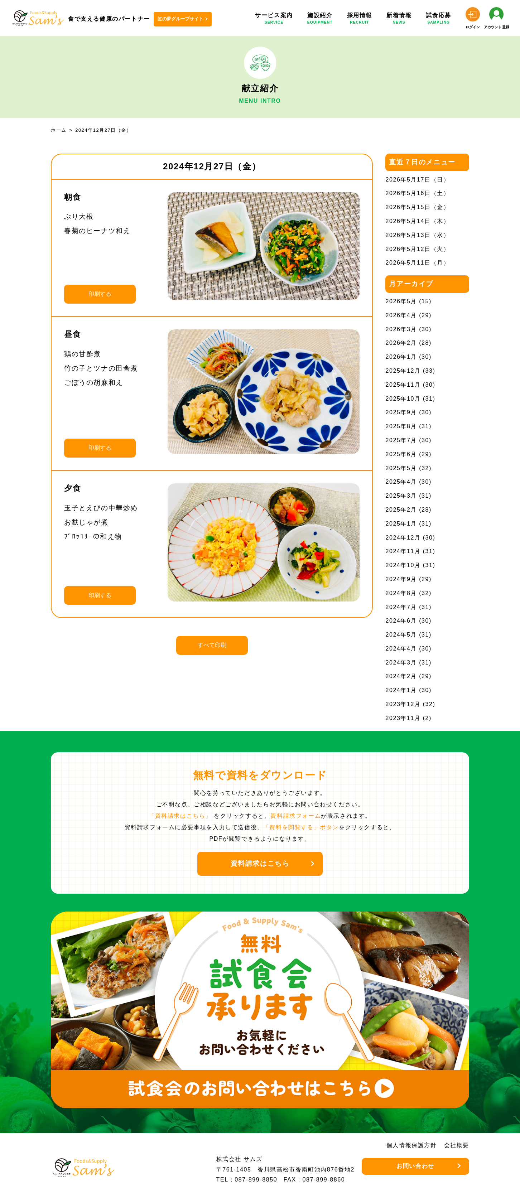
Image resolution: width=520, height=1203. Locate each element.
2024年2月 (401, 676)
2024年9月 (401, 579)
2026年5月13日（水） (417, 235)
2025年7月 (401, 440)
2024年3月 (401, 663)
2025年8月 (401, 426)
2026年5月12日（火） (417, 249)
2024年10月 (402, 565)
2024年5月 (401, 635)
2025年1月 (401, 524)
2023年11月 (402, 718)
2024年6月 (401, 621)
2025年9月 (401, 412)
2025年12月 (402, 371)
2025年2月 (401, 510)
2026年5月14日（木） (417, 221)
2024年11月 (402, 551)
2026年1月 (401, 357)
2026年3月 (401, 329)
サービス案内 (274, 19)
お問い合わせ (415, 1166)
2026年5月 (401, 301)
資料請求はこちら (260, 863)
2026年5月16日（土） (417, 193)
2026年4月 (401, 315)
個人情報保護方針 (411, 1145)
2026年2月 (401, 343)
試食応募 (438, 19)
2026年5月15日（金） (417, 207)
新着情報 (398, 19)
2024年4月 (401, 649)
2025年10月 (402, 399)
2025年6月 (401, 454)
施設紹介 (320, 19)
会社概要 (456, 1145)
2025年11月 (402, 385)
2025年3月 (401, 496)
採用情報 (359, 19)
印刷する (99, 294)
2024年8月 (401, 593)
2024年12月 (402, 538)
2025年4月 (401, 482)
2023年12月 (402, 704)
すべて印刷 (212, 645)
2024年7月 (401, 607)
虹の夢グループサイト (180, 18)
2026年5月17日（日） (417, 180)
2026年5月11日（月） (417, 263)
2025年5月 (401, 468)
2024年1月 (401, 690)
